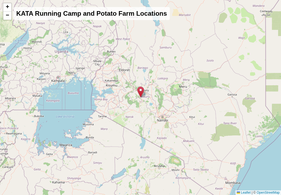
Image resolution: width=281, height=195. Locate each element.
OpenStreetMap (268, 192)
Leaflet (244, 192)
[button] (140, 92)
